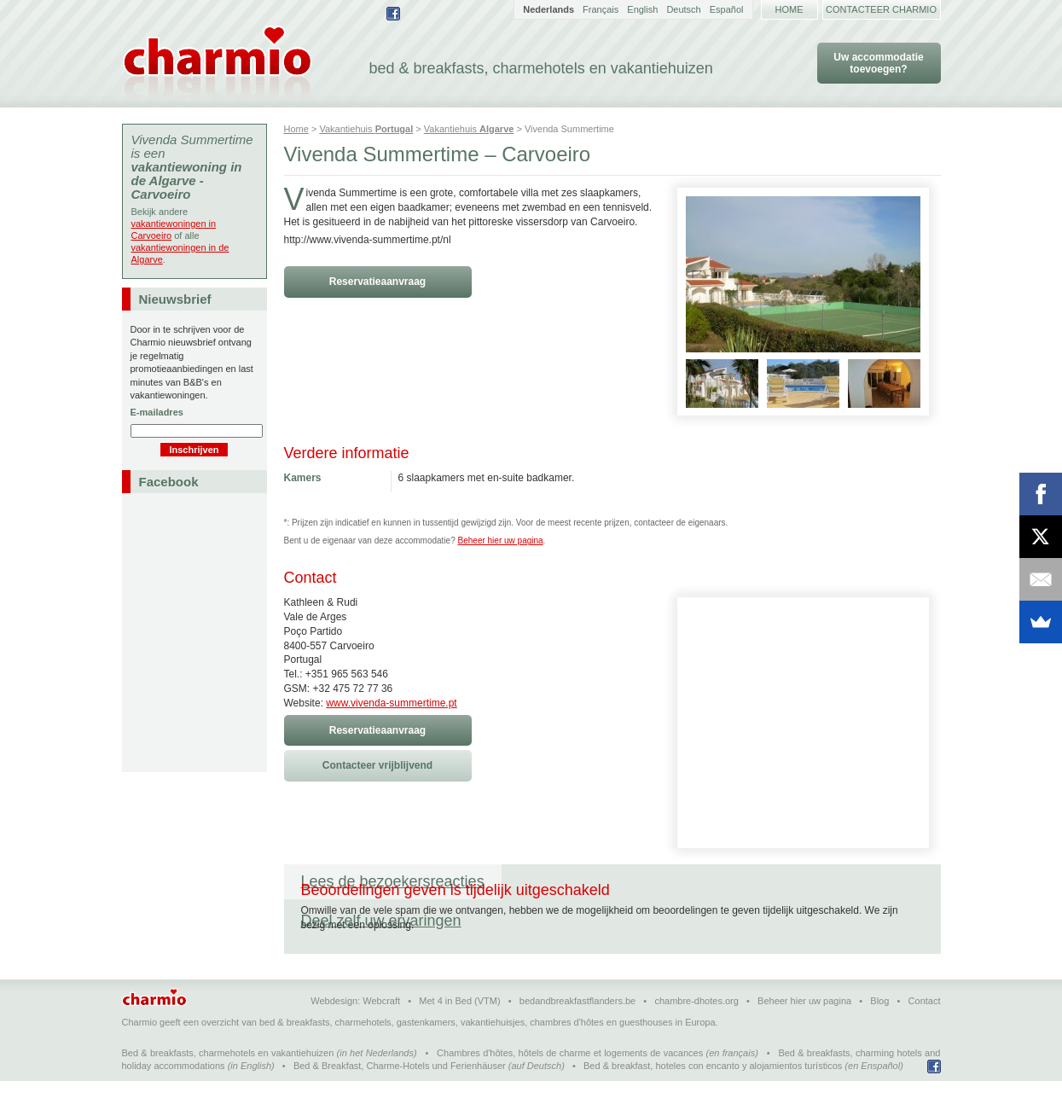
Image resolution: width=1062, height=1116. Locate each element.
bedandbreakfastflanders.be (577, 1036)
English (642, 9)
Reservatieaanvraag (377, 282)
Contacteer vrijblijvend (377, 765)
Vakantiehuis (366, 129)
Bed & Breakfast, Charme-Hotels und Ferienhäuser (399, 1101)
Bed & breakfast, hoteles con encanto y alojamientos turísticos (712, 1101)
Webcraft (381, 1036)
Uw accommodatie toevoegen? (878, 63)
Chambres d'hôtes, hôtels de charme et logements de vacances (570, 1088)
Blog (879, 1036)
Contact (924, 1036)
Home (789, 9)
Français (600, 9)
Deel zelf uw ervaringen (599, 881)
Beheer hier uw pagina (500, 540)
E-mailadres (157, 412)
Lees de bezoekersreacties (393, 881)
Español (727, 9)
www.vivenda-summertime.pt (391, 703)
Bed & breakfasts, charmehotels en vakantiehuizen (228, 1088)
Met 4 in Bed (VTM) (459, 1036)
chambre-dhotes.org (696, 1036)
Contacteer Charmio (881, 9)
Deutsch (683, 9)
